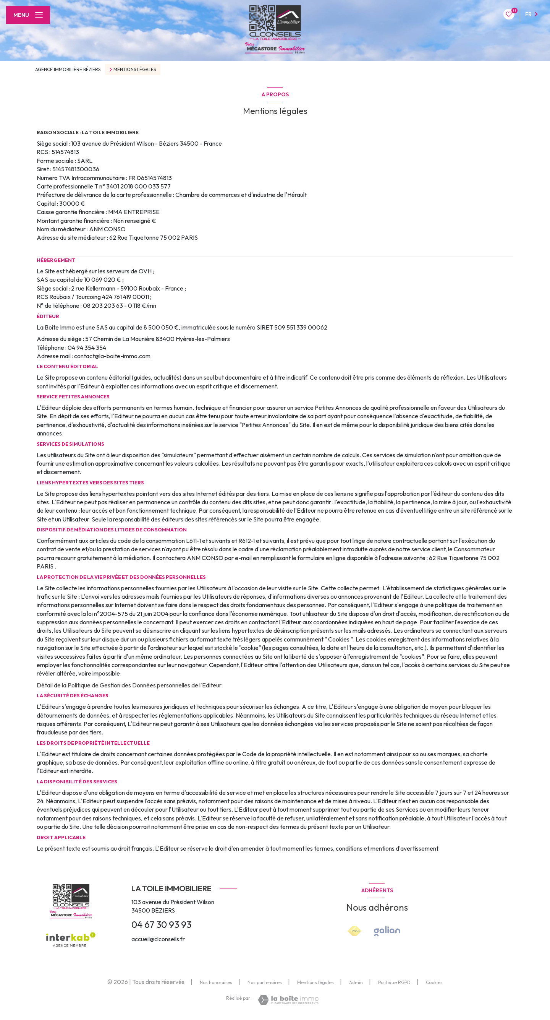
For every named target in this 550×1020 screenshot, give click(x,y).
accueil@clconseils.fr (158, 939)
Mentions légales (315, 982)
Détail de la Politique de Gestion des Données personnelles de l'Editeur (129, 685)
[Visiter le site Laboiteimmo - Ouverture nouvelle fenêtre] (288, 1000)
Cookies (434, 982)
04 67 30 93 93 (161, 924)
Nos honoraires (216, 982)
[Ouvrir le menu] (28, 15)
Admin (356, 982)
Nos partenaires (264, 982)
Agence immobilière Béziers (67, 69)
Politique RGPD (394, 982)
